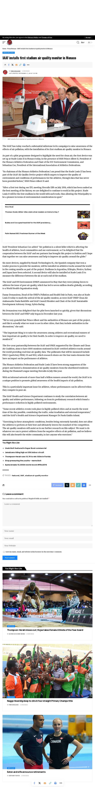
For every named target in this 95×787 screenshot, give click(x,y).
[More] (28, 65)
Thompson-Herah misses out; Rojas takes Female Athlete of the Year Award (45, 630)
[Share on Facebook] (8, 65)
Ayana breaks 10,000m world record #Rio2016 (26, 465)
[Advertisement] (47, 17)
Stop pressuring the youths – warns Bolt (23, 460)
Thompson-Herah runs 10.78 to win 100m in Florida (28, 456)
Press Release (11, 49)
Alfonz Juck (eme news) (17, 634)
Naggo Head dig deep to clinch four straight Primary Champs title (40, 700)
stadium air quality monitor (36, 475)
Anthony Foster (14, 776)
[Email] (16, 65)
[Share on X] (12, 65)
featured (15, 475)
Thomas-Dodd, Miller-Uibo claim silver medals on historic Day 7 (32, 212)
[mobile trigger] (5, 42)
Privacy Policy (33, 37)
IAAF (22, 475)
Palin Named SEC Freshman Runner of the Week (25, 233)
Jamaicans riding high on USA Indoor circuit (24, 452)
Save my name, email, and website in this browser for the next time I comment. (34, 552)
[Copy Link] (20, 65)
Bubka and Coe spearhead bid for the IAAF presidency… (28, 223)
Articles (11, 626)
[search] (78, 42)
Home (4, 49)
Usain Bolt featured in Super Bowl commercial (25, 448)
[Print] (24, 65)
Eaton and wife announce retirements (26, 771)
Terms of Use (47, 37)
